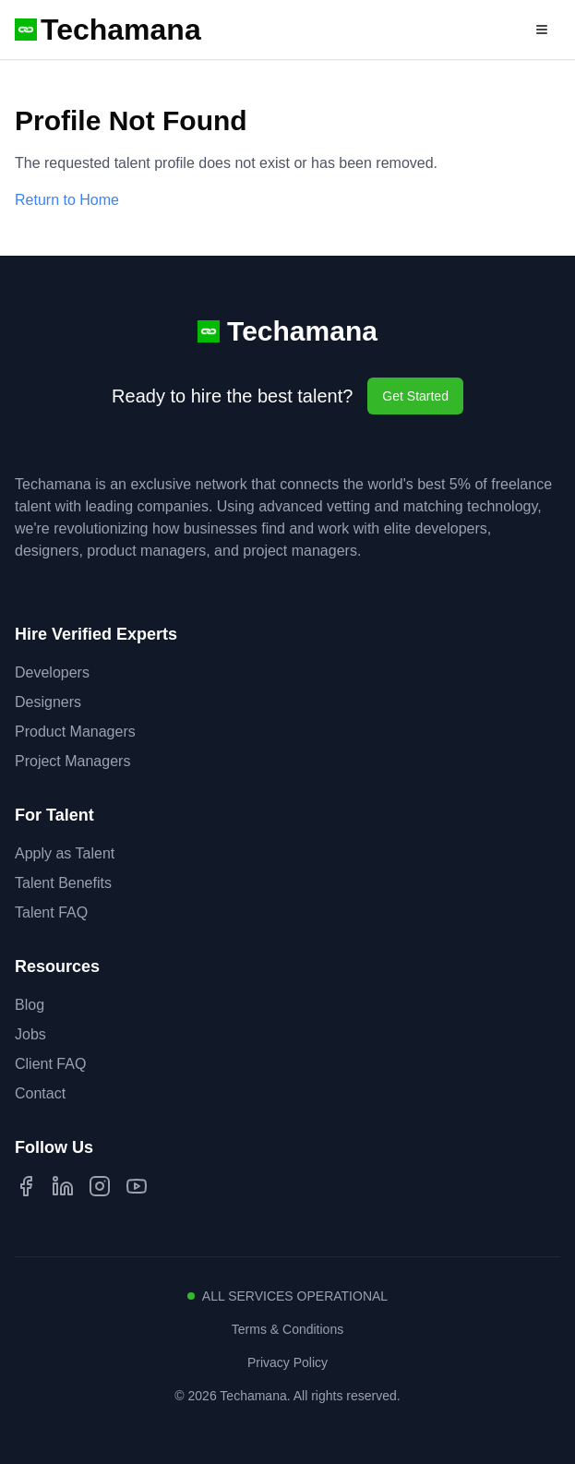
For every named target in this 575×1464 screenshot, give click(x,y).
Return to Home (67, 200)
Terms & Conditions (287, 1329)
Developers (52, 672)
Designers (48, 702)
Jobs (30, 1034)
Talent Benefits (63, 883)
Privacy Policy (287, 1362)
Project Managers (72, 761)
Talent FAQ (51, 912)
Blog (29, 1005)
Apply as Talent (64, 853)
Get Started (415, 396)
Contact (40, 1093)
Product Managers (75, 731)
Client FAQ (50, 1064)
